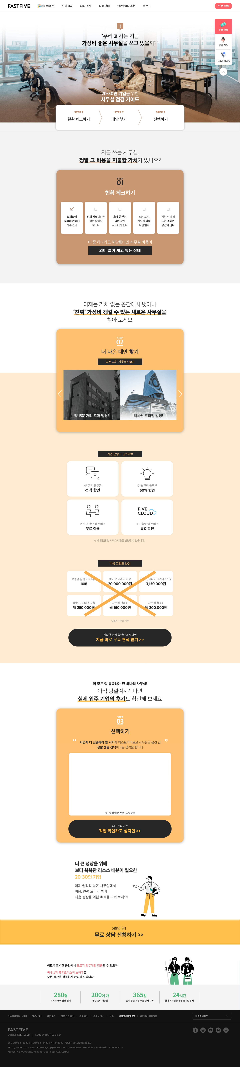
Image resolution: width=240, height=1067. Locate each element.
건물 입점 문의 (67, 1016)
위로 (223, 72)
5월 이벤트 (46, 6)
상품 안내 (104, 6)
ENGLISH (37, 1016)
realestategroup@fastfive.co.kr (50, 1047)
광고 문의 (84, 1016)
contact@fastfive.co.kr (48, 1035)
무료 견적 (223, 30)
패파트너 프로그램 (148, 1016)
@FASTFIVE (82, 1043)
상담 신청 (223, 45)
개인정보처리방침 (127, 1016)
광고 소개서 (99, 1016)
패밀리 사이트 (202, 1016)
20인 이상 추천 (126, 6)
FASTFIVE (19, 6)
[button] (180, 394)
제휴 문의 (51, 1016)
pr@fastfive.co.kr (19, 1047)
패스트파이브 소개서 (17, 1016)
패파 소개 (85, 6)
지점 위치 (67, 6)
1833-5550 (223, 60)
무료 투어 (223, 6)
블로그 (147, 6)
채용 (112, 1016)
